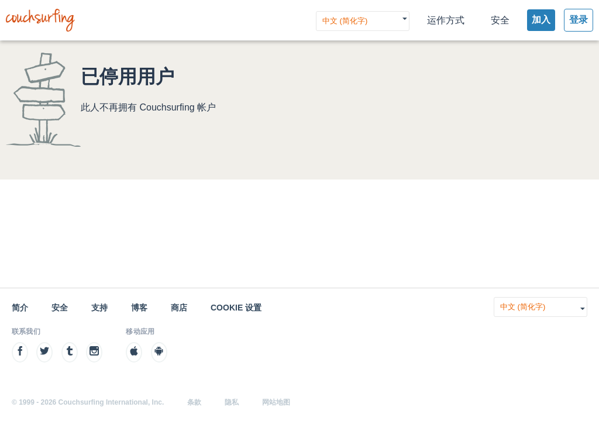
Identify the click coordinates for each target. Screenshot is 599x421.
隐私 (232, 402)
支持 (99, 307)
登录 (578, 20)
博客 (139, 307)
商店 (179, 307)
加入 (541, 20)
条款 (194, 402)
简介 (20, 307)
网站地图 (276, 402)
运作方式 (445, 20)
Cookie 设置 (236, 307)
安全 (500, 20)
